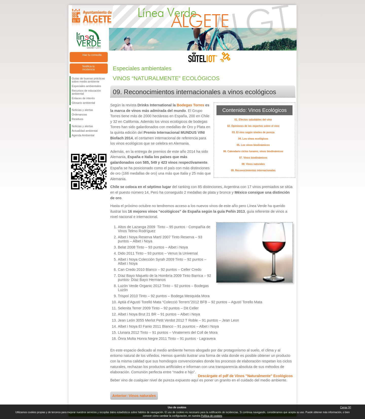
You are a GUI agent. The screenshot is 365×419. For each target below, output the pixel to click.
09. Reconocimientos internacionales (253, 170)
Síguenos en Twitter (81, 146)
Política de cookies (211, 415)
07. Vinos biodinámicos (253, 157)
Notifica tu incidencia (88, 68)
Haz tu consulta (92, 54)
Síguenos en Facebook (73, 146)
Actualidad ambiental (85, 130)
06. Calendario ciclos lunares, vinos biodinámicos (253, 151)
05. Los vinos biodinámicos (253, 145)
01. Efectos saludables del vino (253, 119)
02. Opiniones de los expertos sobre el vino (253, 126)
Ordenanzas (79, 114)
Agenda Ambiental (83, 135)
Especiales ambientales (86, 86)
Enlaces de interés (83, 98)
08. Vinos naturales (253, 164)
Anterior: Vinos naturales (134, 396)
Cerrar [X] (345, 407)
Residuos (77, 119)
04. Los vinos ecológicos (253, 138)
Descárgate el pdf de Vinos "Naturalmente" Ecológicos (245, 376)
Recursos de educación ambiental (86, 92)
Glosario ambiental (83, 102)
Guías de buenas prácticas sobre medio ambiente (88, 80)
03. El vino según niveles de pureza (253, 132)
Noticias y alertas (82, 109)
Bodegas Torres (190, 105)
